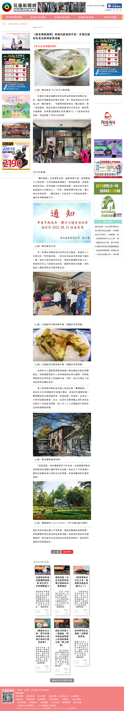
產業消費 (53, 696)
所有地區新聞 (14, 16)
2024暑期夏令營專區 (47, 705)
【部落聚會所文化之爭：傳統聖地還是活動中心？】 (108, 238)
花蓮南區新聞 (86, 17)
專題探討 (33, 702)
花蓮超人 (66, 699)
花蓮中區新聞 (62, 17)
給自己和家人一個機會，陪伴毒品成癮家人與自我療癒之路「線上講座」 (108, 234)
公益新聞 (75, 696)
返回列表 (67, 551)
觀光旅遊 (30, 696)
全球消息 (55, 702)
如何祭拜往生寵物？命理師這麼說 (108, 230)
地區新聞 (19, 696)
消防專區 (19, 699)
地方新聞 (41, 696)
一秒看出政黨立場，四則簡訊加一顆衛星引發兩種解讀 (108, 254)
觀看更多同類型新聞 (62, 680)
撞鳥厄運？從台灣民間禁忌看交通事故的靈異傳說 (108, 226)
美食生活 (64, 696)
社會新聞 (41, 699)
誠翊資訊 (73, 708)
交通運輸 (44, 702)
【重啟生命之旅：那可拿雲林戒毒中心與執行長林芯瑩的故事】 (108, 242)
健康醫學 (66, 702)
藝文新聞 (77, 699)
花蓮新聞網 (47, 708)
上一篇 (56, 551)
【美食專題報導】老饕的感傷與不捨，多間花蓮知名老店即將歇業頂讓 (108, 250)
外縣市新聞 (110, 17)
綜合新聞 (77, 702)
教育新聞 (22, 702)
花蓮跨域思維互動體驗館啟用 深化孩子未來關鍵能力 (108, 246)
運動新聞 (30, 699)
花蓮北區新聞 (38, 17)
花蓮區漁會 (54, 699)
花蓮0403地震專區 (26, 705)
